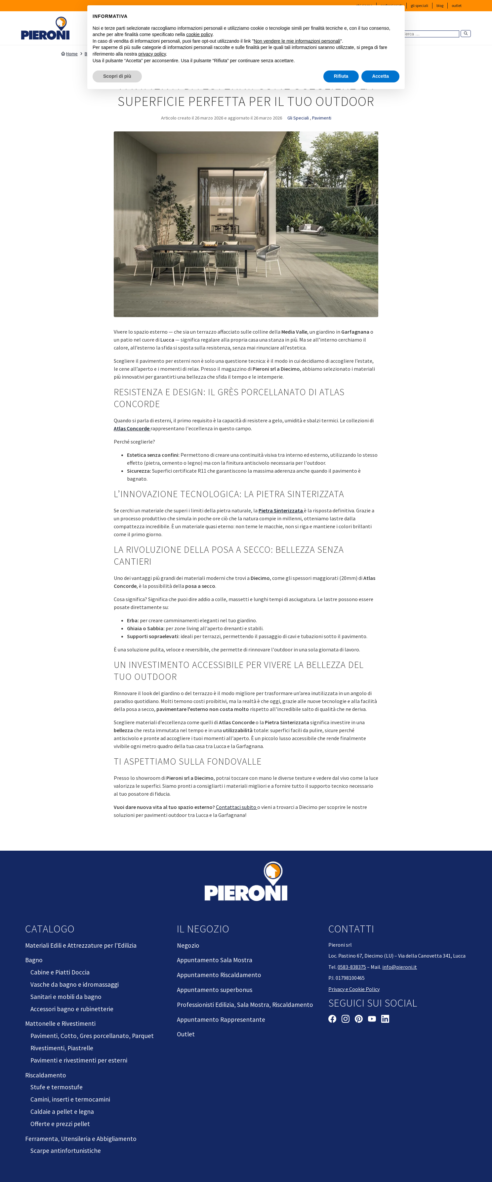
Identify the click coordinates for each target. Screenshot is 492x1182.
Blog (439, 5)
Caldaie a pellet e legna (62, 1111)
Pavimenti (321, 118)
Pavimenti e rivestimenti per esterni (78, 1060)
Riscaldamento (45, 1075)
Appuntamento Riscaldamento (219, 975)
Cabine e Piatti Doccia (60, 972)
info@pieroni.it (399, 967)
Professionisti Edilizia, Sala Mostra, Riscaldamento (245, 1005)
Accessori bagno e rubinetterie (71, 1009)
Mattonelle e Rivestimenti (60, 1023)
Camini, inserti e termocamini (70, 1099)
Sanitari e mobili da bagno (66, 997)
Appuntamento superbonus (214, 990)
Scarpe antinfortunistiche (65, 1151)
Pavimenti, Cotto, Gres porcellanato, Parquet (92, 1036)
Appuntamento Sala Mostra (214, 960)
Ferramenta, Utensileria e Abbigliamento (81, 1139)
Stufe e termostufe (56, 1087)
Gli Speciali (419, 5)
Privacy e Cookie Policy (354, 989)
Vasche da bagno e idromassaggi (74, 984)
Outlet (457, 5)
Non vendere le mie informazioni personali (297, 41)
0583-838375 (352, 967)
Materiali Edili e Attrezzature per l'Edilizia (81, 945)
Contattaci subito (236, 807)
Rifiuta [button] (341, 76)
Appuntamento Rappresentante (221, 1019)
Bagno (34, 960)
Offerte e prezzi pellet (60, 1124)
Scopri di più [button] (117, 76)
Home (69, 54)
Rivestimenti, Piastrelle (61, 1048)
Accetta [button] (380, 76)
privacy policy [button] (152, 54)
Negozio (188, 945)
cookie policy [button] (199, 34)
